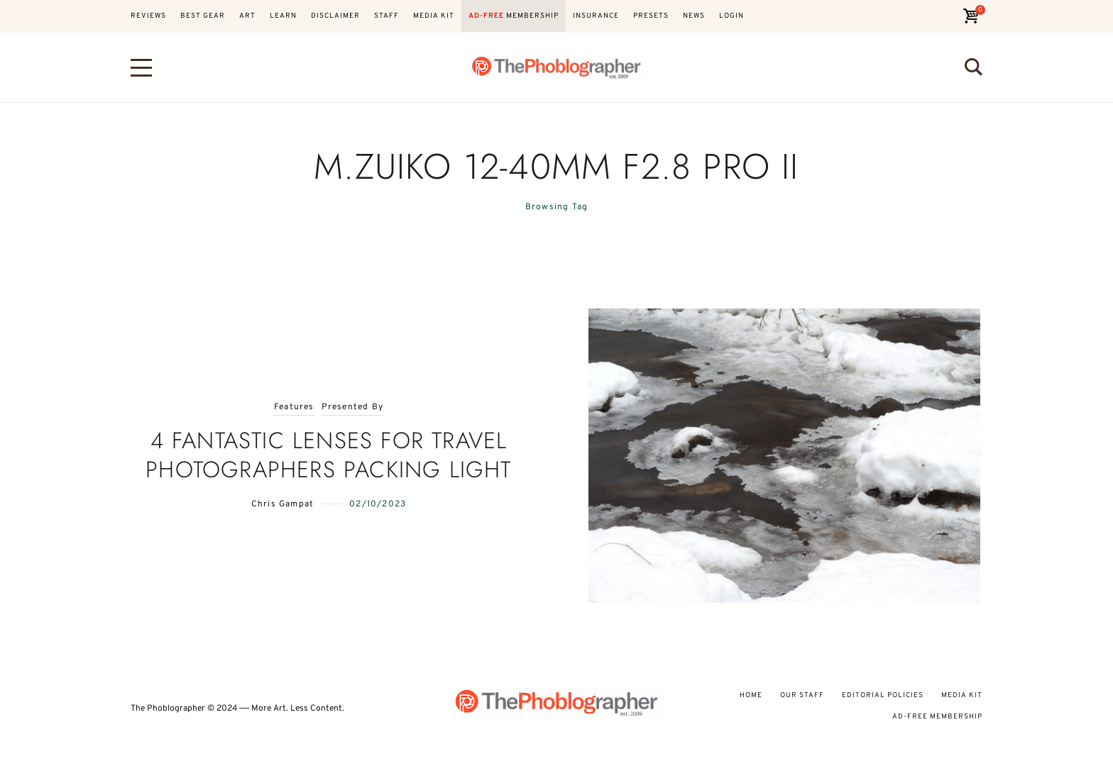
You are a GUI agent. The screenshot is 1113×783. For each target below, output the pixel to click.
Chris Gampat (282, 504)
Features (294, 407)
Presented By (352, 407)
